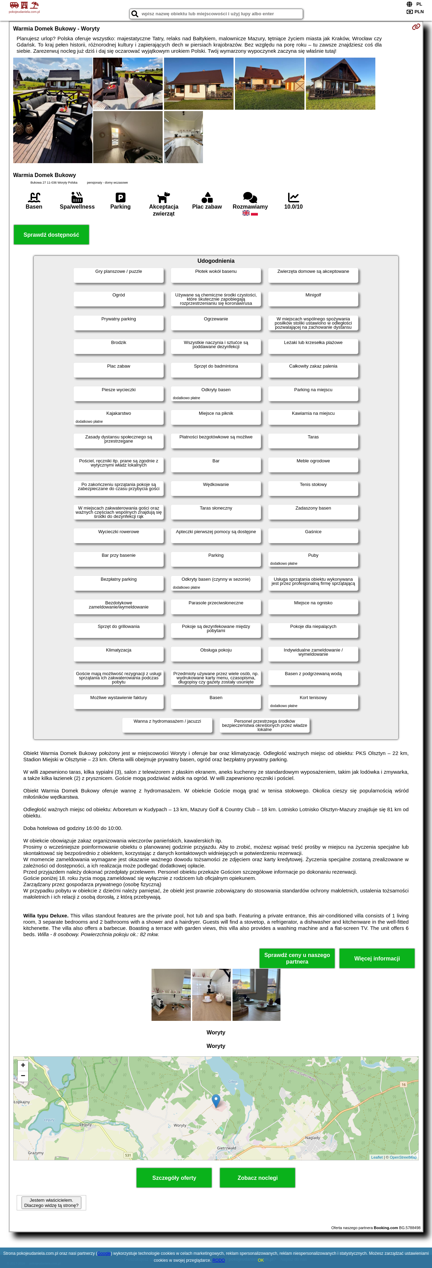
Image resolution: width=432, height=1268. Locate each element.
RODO (218, 1260)
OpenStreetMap (403, 1157)
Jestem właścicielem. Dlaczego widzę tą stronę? (51, 1203)
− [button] (23, 1076)
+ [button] (23, 1066)
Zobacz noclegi (258, 1178)
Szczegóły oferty (174, 1178)
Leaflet (377, 1157)
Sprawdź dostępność (51, 235)
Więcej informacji (377, 959)
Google (104, 1253)
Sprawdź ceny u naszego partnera (297, 958)
